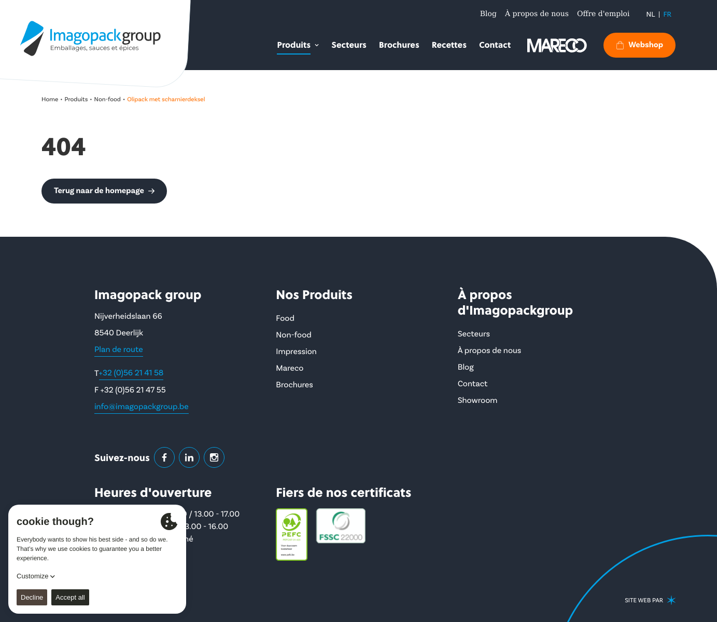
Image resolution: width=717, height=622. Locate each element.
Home (49, 99)
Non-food (107, 99)
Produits (76, 99)
